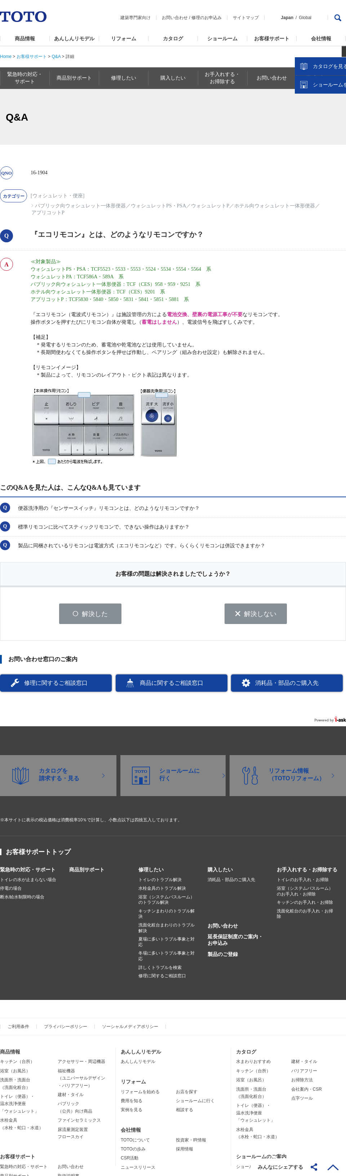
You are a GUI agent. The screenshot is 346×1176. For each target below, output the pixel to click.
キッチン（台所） (17, 1064)
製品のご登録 (223, 956)
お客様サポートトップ (38, 854)
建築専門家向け (135, 17)
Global (305, 17)
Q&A (56, 56)
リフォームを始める (140, 1093)
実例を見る (131, 1112)
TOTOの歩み (133, 1151)
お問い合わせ (175, 17)
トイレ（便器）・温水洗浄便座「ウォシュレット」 (19, 1106)
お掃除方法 (302, 1082)
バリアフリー (304, 1073)
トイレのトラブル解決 (160, 882)
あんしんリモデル (74, 38)
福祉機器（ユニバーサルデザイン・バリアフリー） (81, 1081)
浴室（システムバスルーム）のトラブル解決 (166, 902)
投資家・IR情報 (191, 1142)
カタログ (173, 38)
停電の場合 (11, 890)
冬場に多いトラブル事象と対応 (166, 958)
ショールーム (222, 38)
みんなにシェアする (280, 1167)
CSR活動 (129, 1160)
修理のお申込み (206, 17)
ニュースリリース (138, 1169)
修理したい (151, 872)
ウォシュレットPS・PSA (158, 205)
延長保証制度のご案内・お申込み (235, 942)
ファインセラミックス (79, 1122)
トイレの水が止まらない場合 (28, 882)
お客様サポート (271, 38)
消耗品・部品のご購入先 (287, 685)
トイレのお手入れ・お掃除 (303, 882)
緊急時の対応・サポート (28, 872)
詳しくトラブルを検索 (160, 969)
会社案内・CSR (306, 1091)
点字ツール (302, 1100)
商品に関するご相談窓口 (171, 685)
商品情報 (25, 38)
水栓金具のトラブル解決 (162, 890)
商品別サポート (87, 872)
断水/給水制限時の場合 (22, 899)
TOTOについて (135, 1142)
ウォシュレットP (210, 205)
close (337, 117)
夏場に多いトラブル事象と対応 (166, 944)
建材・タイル (71, 1097)
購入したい (220, 872)
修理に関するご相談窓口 (56, 685)
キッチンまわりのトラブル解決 (166, 916)
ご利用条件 (18, 1028)
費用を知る (131, 1103)
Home (6, 56)
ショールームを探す (322, 154)
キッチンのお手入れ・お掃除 (305, 904)
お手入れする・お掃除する (307, 872)
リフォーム (123, 38)
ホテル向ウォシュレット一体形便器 (274, 205)
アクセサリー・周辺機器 (81, 1064)
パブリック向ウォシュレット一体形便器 (80, 205)
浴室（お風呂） (15, 1073)
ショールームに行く (195, 1103)
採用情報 (184, 1151)
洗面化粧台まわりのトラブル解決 (166, 930)
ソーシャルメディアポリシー (130, 1028)
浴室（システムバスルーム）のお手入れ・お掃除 (305, 893)
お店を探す (187, 1093)
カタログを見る (316, 135)
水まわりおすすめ (253, 1064)
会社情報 (321, 38)
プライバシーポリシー (65, 1028)
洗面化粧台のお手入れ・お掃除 (305, 916)
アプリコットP (48, 212)
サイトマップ (246, 17)
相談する (184, 1112)
